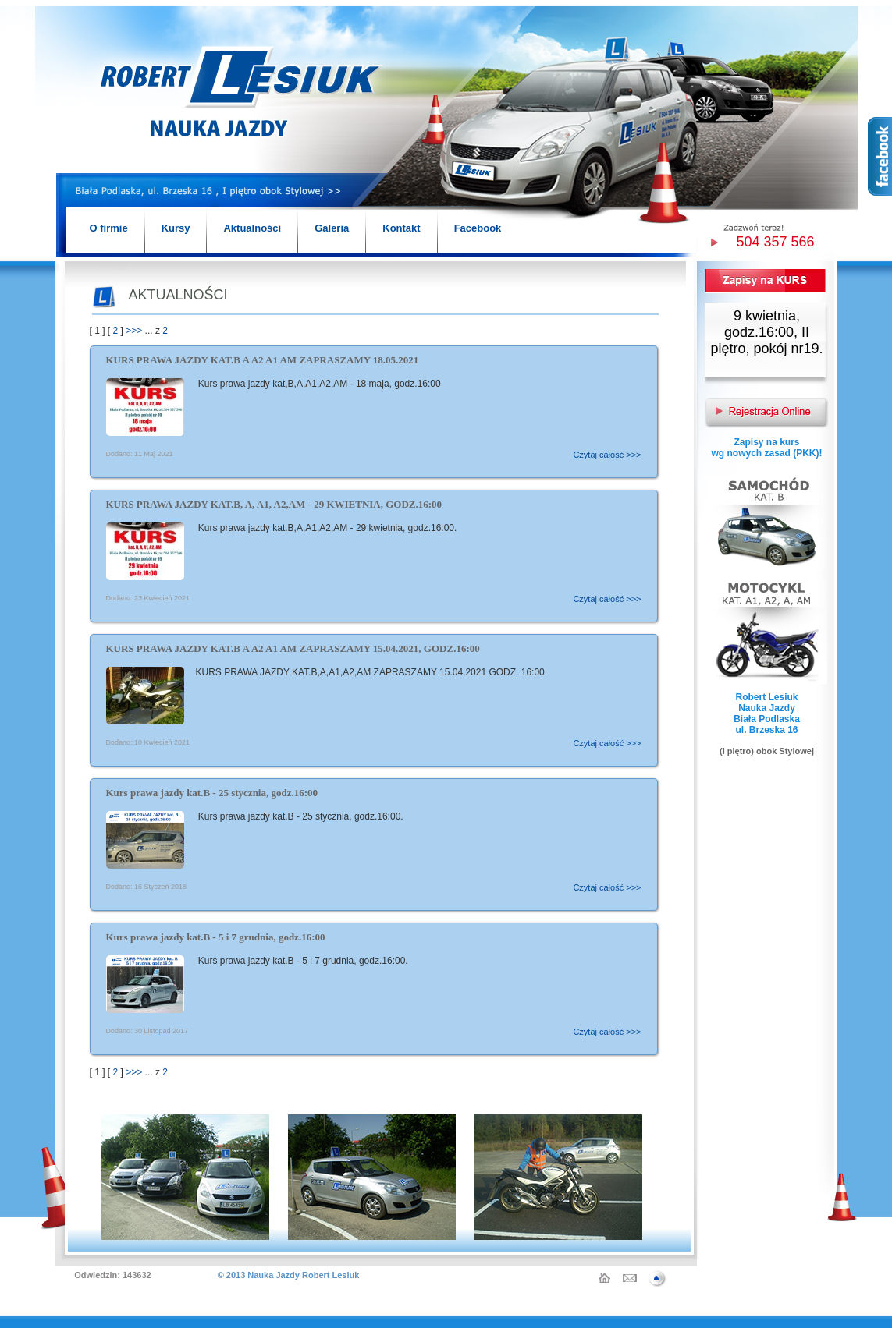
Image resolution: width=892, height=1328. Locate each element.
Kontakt (401, 228)
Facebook (478, 228)
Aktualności (252, 228)
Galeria (332, 228)
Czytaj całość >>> (607, 454)
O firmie (109, 228)
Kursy (176, 228)
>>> (134, 330)
